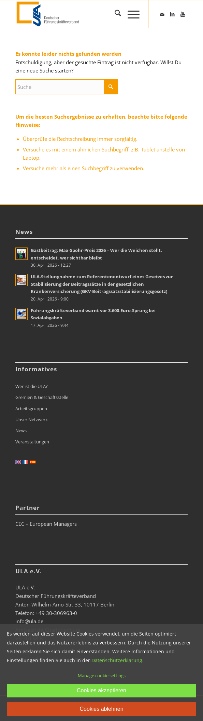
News (21, 430)
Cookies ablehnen (101, 709)
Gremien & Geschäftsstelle (41, 397)
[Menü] (130, 14)
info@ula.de (29, 621)
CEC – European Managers (46, 523)
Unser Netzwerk (31, 419)
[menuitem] (114, 14)
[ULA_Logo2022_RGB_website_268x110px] (84, 14)
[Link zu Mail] (162, 14)
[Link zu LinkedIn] (172, 14)
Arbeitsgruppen (31, 408)
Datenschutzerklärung (116, 660)
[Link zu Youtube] (182, 14)
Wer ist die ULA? (31, 386)
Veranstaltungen (32, 442)
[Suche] (114, 14)
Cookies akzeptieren (101, 690)
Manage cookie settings (102, 675)
